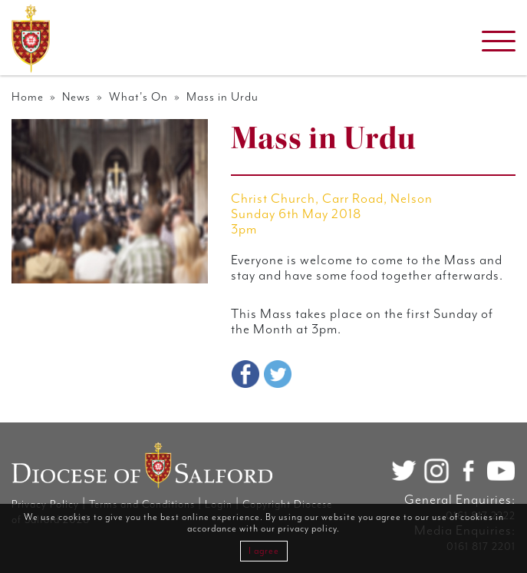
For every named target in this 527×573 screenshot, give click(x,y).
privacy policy (307, 529)
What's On (138, 97)
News (76, 97)
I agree (264, 551)
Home (28, 97)
